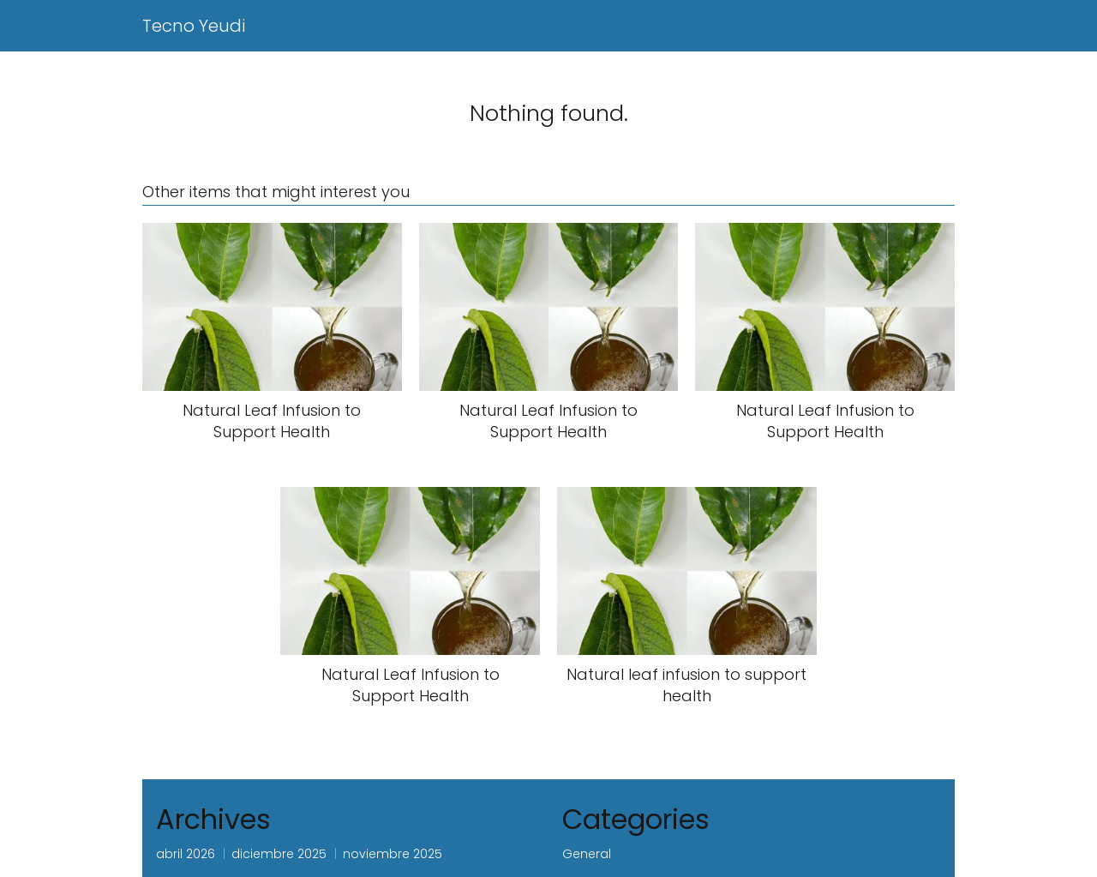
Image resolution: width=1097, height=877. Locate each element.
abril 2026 (185, 853)
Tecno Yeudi (193, 26)
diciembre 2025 (279, 853)
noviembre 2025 (392, 853)
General (586, 853)
